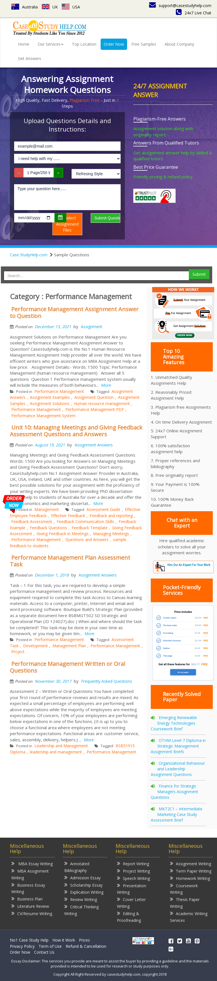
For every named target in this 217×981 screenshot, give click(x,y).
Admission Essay (82, 877)
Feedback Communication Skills (85, 521)
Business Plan (27, 899)
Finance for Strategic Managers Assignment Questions (174, 791)
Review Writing (80, 899)
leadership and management (56, 752)
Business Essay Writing (28, 888)
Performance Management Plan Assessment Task (70, 561)
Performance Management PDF (94, 409)
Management (46, 509)
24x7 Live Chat (193, 12)
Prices (84, 940)
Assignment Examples (50, 397)
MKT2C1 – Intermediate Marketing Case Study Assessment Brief (176, 814)
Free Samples (143, 44)
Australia (24, 7)
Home (23, 44)
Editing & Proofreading (129, 916)
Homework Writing (190, 878)
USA (71, 7)
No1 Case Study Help (29, 940)
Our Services (50, 44)
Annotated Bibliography (76, 866)
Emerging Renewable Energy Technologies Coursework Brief (174, 723)
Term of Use (50, 946)
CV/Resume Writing (31, 913)
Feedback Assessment (31, 521)
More (106, 385)
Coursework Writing (184, 888)
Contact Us (44, 952)
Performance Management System (43, 415)
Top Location (84, 44)
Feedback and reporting (111, 515)
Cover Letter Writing (131, 902)
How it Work (63, 940)
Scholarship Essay (83, 885)
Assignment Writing (190, 863)
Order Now (114, 44)
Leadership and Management (61, 745)
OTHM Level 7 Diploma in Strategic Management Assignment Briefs (178, 746)
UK (50, 7)
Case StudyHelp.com (28, 254)
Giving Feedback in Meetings (62, 533)
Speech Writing (133, 878)
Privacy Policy (22, 946)
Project (18, 651)
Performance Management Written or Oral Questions (67, 667)
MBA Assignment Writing (30, 874)
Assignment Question (94, 397)
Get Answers (29, 58)
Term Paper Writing (190, 871)
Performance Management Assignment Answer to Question (74, 312)
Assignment (91, 326)
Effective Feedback (68, 515)
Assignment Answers (94, 445)
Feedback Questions (48, 527)
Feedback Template (90, 527)
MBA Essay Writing (32, 863)
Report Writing (133, 863)
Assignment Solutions (49, 403)
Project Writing (133, 871)
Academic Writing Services (188, 916)
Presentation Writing (131, 888)
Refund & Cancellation (86, 946)
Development (35, 645)
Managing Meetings (111, 533)
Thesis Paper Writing (185, 902)
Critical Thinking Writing (81, 910)
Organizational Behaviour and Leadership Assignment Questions (178, 768)
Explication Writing (83, 892)
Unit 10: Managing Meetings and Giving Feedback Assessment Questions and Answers (76, 431)
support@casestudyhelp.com (180, 5)
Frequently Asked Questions (106, 681)
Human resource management (102, 403)
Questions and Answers (86, 539)
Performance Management (59, 391)
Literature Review (30, 906)
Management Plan (69, 645)
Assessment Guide (103, 509)
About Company (179, 44)
